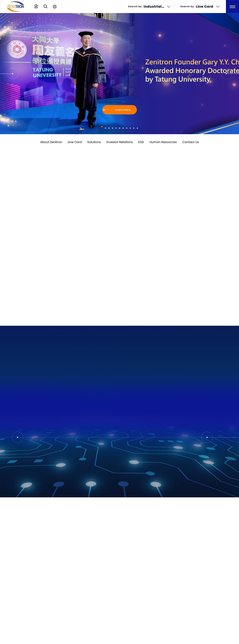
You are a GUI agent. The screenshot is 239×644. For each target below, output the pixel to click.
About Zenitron (51, 142)
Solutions (94, 142)
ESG (141, 142)
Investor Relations (119, 142)
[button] (12, 73)
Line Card (75, 142)
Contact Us (190, 142)
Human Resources (163, 142)
